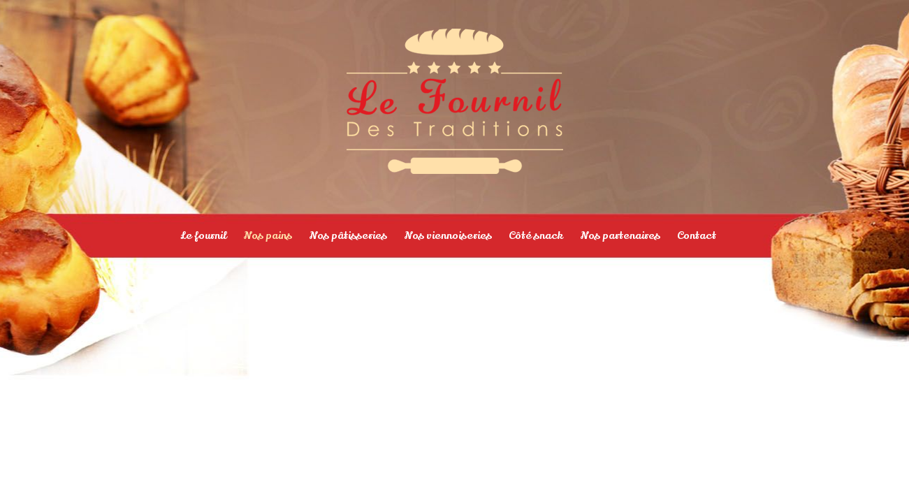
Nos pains (267, 235)
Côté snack (536, 235)
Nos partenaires (620, 235)
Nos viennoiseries (448, 235)
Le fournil (203, 235)
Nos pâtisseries (348, 235)
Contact (696, 235)
